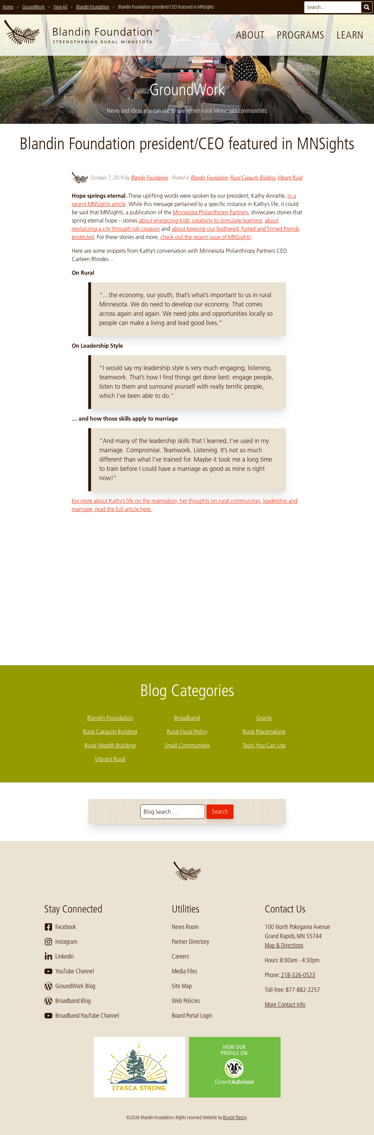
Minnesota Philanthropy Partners (210, 212)
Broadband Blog (67, 1001)
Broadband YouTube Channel (81, 1016)
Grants (264, 717)
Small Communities (187, 745)
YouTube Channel (69, 971)
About (250, 35)
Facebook (60, 927)
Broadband (187, 717)
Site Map (182, 986)
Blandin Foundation (149, 177)
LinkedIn (59, 956)
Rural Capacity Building (252, 177)
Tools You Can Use (264, 745)
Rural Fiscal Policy (187, 731)
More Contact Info (285, 1004)
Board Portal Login (192, 1015)
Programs (300, 35)
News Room (185, 927)
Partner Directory (190, 941)
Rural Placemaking (263, 731)
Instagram (60, 942)
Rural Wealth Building (110, 745)
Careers (180, 956)
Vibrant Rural (290, 177)
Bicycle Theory (235, 1117)
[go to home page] (81, 35)
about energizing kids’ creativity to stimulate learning (200, 220)
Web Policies (186, 1001)
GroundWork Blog (69, 986)
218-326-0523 (298, 975)
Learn (350, 35)
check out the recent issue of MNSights (205, 237)
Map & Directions (284, 945)
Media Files (184, 971)
